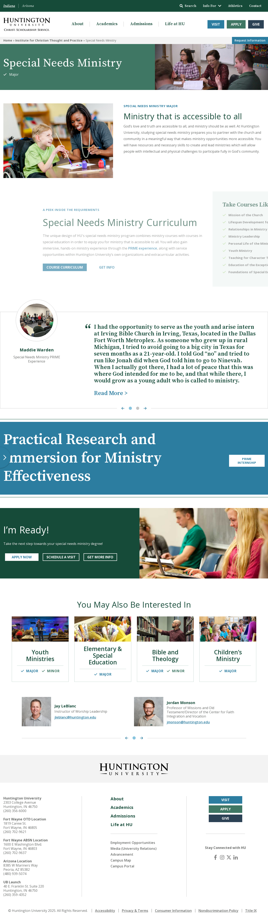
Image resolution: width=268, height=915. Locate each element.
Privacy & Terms (135, 906)
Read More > (111, 393)
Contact (255, 6)
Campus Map (121, 856)
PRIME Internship (247, 458)
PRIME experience (202, 248)
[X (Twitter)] (228, 852)
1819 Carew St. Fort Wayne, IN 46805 (20, 821)
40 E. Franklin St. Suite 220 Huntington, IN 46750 (23, 884)
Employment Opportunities (133, 838)
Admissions (141, 24)
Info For (212, 6)
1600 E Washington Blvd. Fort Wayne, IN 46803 (22, 842)
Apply (236, 24)
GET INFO (167, 267)
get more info (100, 557)
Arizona (28, 6)
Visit (216, 24)
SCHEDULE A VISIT (61, 557)
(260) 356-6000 (14, 806)
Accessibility (105, 906)
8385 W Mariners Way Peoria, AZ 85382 (20, 863)
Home (7, 40)
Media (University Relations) (134, 844)
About (77, 24)
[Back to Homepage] (134, 764)
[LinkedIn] (235, 852)
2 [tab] (137, 408)
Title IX (251, 906)
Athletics (235, 6)
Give (256, 24)
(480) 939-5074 (14, 869)
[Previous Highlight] (122, 408)
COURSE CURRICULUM (125, 267)
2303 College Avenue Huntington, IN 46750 (20, 800)
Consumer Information (173, 906)
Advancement (122, 850)
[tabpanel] (134, 358)
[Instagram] (222, 852)
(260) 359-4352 (14, 890)
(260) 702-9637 (14, 848)
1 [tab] (130, 408)
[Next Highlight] (146, 408)
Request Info (249, 40)
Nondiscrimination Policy (218, 906)
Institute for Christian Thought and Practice (48, 40)
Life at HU (175, 24)
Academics (106, 24)
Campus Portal (122, 861)
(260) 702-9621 (14, 827)
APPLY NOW (22, 557)
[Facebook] (215, 852)
